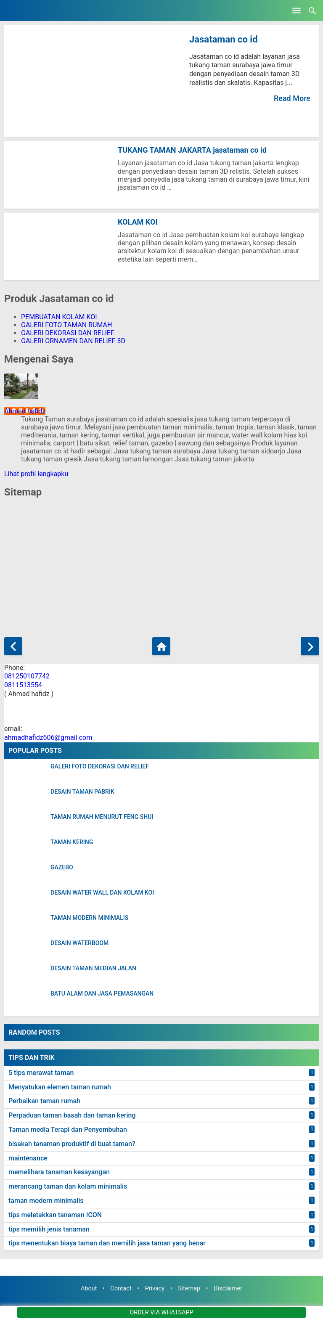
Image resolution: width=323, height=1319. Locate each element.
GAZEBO (61, 867)
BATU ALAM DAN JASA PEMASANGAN (102, 994)
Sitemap (189, 1288)
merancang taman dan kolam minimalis (67, 1186)
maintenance (28, 1158)
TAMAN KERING (71, 842)
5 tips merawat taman (41, 1073)
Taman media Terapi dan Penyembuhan (67, 1130)
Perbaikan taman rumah (44, 1101)
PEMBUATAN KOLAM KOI (59, 317)
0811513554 (23, 685)
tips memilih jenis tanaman (49, 1229)
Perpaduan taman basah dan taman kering (72, 1115)
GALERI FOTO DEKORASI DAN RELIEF (99, 766)
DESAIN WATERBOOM (79, 943)
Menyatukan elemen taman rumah (59, 1087)
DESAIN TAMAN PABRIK (82, 792)
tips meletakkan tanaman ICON (55, 1215)
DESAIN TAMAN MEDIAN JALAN (93, 968)
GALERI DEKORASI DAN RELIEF (67, 333)
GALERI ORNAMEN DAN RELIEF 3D (73, 341)
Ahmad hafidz (24, 411)
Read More (292, 98)
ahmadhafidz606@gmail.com (48, 738)
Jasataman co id (223, 39)
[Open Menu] (296, 10)
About (89, 1288)
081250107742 (27, 676)
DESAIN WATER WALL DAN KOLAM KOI (102, 893)
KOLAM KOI (138, 221)
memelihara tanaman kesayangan (59, 1172)
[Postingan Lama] (310, 646)
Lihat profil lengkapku (36, 474)
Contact (120, 1288)
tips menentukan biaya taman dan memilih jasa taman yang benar (107, 1243)
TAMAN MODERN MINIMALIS (89, 918)
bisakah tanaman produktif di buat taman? (71, 1144)
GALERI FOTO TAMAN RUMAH (66, 325)
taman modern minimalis (46, 1201)
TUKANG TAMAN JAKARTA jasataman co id (192, 150)
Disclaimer (228, 1288)
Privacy (155, 1288)
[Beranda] (161, 646)
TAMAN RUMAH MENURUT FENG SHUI (101, 817)
